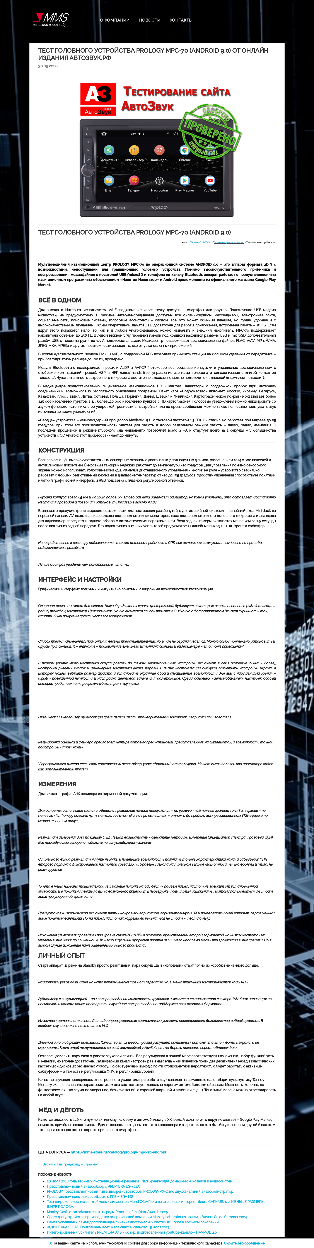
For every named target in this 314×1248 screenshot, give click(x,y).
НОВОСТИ (149, 20)
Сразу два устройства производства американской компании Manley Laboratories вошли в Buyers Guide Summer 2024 (147, 1217)
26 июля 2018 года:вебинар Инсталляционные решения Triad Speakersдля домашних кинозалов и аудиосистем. (140, 1181)
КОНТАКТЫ (181, 20)
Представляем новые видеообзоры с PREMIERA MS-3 (92, 1197)
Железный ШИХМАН (200, 242)
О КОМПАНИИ (115, 20)
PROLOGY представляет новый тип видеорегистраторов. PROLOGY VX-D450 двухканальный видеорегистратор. (140, 1191)
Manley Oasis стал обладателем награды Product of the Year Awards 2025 (107, 1212)
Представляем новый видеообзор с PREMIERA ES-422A (93, 1186)
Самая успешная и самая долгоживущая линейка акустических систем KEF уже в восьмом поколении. (133, 1222)
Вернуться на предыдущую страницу (70, 1164)
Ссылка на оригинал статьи (229, 242)
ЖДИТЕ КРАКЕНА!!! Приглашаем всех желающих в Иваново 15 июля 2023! (109, 1227)
